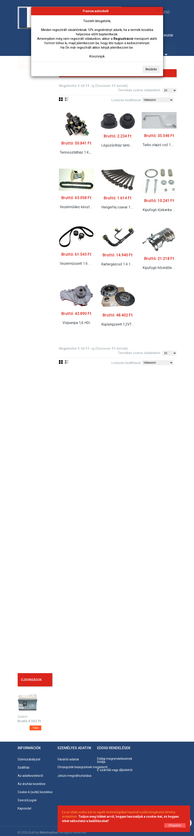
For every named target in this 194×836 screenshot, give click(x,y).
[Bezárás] (158, 10)
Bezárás (151, 69)
